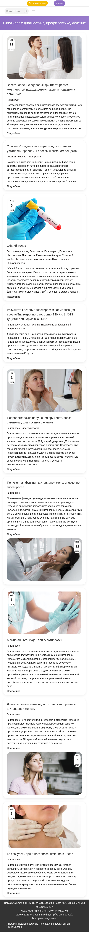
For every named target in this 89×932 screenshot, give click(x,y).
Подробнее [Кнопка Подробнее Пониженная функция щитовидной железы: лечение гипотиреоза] (13, 535)
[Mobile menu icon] (33, 11)
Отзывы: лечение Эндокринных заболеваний (46, 325)
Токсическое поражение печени (33, 259)
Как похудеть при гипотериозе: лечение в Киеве (40, 854)
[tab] (44, 926)
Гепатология (36, 252)
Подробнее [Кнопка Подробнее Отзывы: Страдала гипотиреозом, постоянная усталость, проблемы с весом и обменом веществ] (13, 187)
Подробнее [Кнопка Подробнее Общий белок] (13, 297)
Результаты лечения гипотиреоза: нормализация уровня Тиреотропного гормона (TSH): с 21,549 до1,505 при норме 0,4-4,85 (41, 315)
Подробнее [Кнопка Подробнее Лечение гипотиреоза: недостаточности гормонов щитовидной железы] (13, 748)
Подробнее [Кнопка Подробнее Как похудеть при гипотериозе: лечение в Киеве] (13, 893)
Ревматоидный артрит (48, 256)
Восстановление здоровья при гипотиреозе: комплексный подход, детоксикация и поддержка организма (41, 90)
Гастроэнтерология (17, 252)
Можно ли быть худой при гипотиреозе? (35, 641)
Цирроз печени (60, 259)
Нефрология (14, 256)
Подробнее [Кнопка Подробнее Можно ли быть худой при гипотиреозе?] (13, 691)
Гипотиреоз (13, 100)
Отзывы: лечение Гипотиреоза (24, 157)
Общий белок (16, 246)
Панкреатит (28, 256)
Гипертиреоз (51, 252)
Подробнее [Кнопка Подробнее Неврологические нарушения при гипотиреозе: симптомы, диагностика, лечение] (13, 470)
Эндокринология (16, 263)
